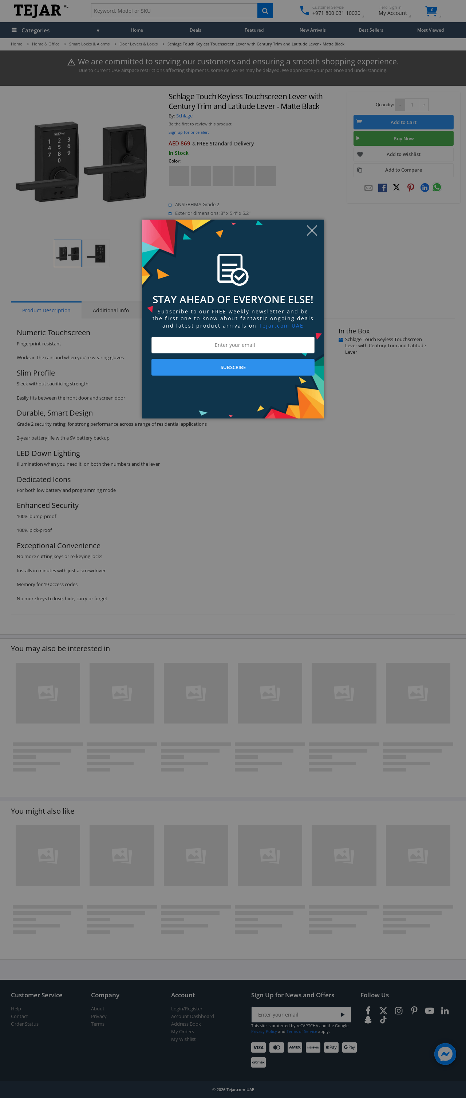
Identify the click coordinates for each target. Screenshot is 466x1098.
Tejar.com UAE (281, 325)
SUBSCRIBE (233, 367)
